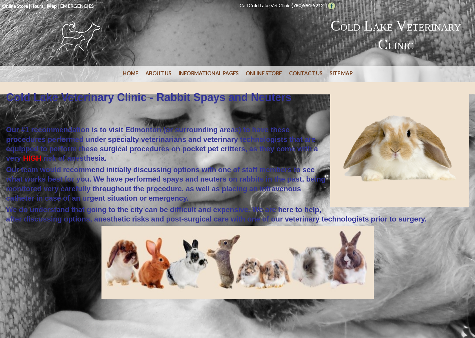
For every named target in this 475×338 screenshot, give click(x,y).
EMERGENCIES (77, 6)
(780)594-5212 (307, 5)
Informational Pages (208, 73)
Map (52, 6)
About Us (158, 73)
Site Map (341, 73)
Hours (36, 6)
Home (130, 73)
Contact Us (305, 73)
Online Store (15, 6)
